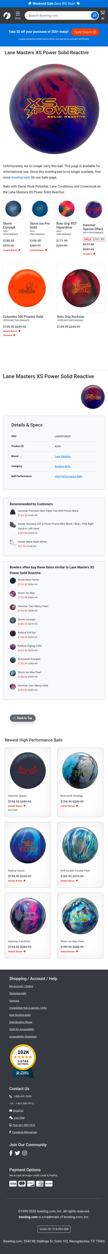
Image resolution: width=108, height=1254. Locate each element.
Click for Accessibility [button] (21, 1029)
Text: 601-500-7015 (22, 1125)
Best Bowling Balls (20, 1014)
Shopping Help (17, 993)
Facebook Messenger (23, 1132)
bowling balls (20, 177)
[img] (48, 1183)
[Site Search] (94, 15)
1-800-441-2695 (20, 1096)
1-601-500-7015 (24, 1103)
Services (14, 1000)
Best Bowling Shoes (20, 1022)
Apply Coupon (85, 32)
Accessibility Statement (23, 1036)
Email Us (16, 1110)
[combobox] (58, 15)
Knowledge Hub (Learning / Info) (28, 1007)
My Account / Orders (21, 986)
